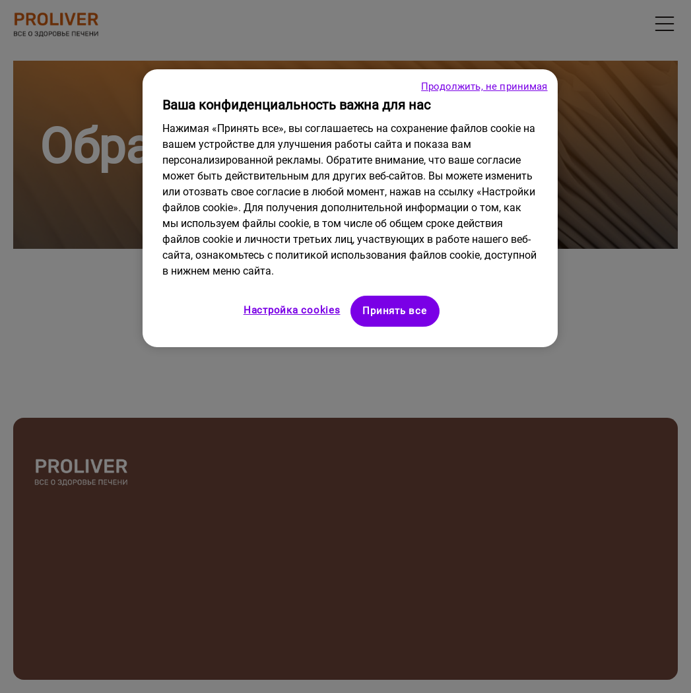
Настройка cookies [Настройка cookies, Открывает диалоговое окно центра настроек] (292, 310)
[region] (350, 208)
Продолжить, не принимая (484, 86)
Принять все (394, 311)
